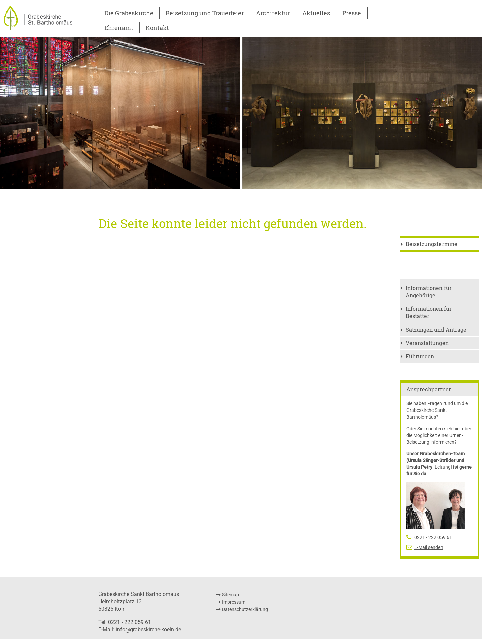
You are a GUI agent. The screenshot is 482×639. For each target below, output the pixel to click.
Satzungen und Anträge (436, 329)
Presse (351, 13)
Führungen (420, 356)
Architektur (273, 13)
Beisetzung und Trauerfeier (205, 13)
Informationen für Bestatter (429, 312)
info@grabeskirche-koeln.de (148, 629)
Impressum (233, 602)
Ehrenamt (118, 28)
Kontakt (157, 28)
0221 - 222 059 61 (433, 537)
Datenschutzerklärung (245, 609)
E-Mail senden (428, 547)
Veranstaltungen (427, 342)
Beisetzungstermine (431, 243)
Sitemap (230, 594)
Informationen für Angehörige (429, 291)
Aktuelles (316, 13)
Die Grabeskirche (128, 13)
